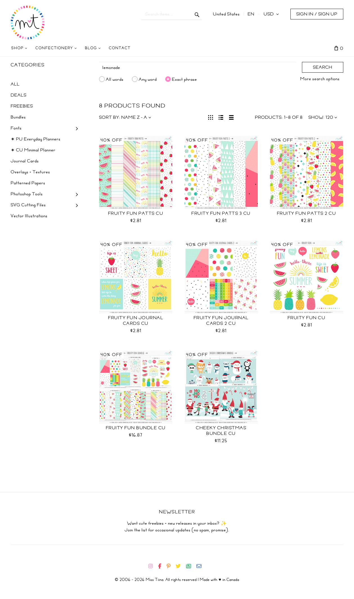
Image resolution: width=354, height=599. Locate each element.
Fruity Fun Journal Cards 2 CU (221, 320)
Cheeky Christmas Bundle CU (221, 430)
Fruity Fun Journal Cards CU (135, 320)
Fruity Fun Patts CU (135, 213)
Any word (148, 79)
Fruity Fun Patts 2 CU (306, 213)
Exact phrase (184, 79)
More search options (320, 78)
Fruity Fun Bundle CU (136, 427)
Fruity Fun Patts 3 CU (221, 213)
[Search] (198, 67)
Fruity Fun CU (307, 317)
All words (115, 79)
